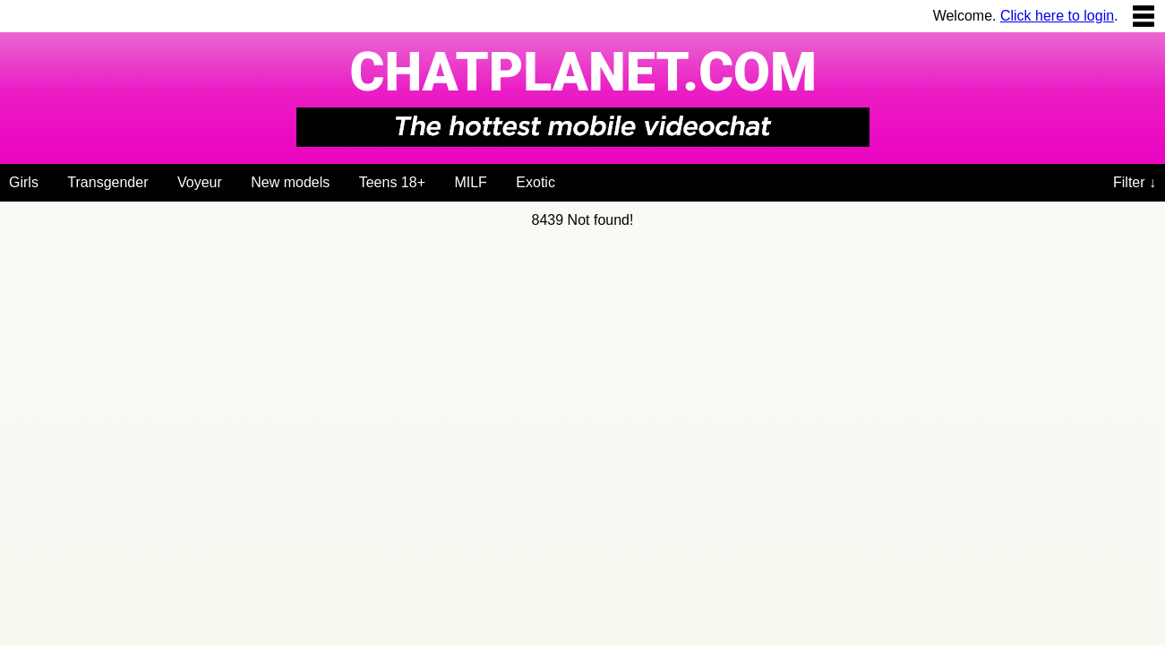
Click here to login (1057, 15)
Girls (24, 182)
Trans (107, 182)
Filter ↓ (1134, 182)
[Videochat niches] (575, 179)
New (290, 182)
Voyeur (199, 182)
